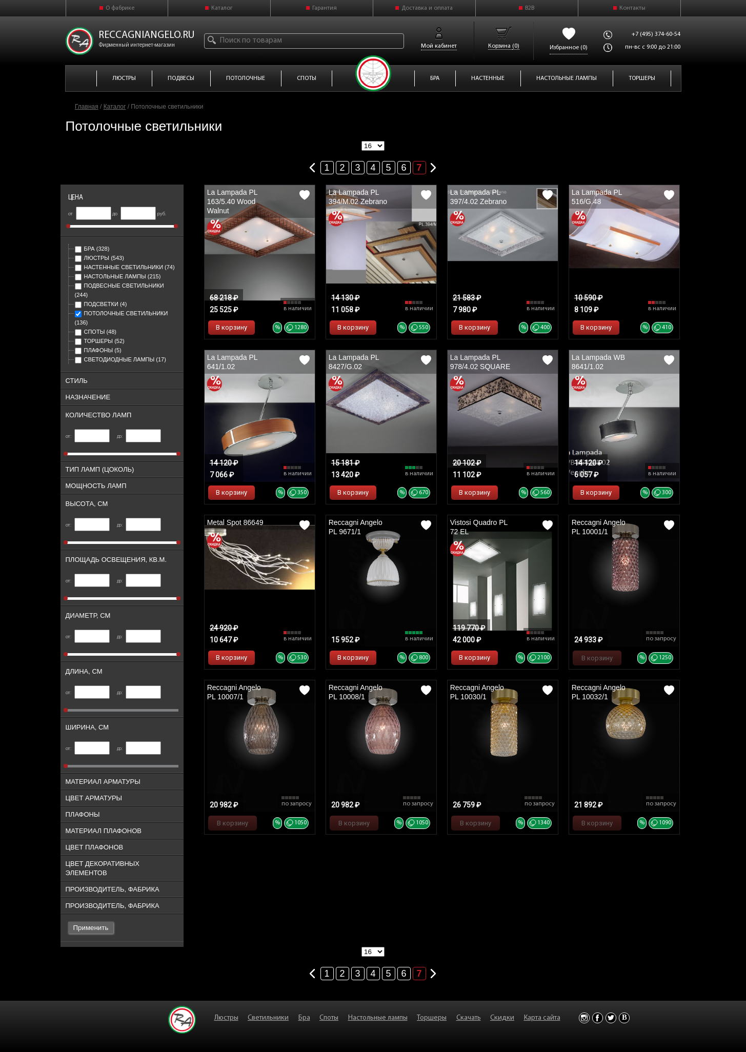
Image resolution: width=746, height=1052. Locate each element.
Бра (92, 249)
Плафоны (98, 350)
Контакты (632, 8)
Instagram (584, 1018)
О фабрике (120, 8)
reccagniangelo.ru (146, 35)
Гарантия (324, 8)
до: (139, 436)
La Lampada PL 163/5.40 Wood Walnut (232, 201)
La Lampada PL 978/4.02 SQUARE (480, 362)
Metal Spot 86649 (235, 522)
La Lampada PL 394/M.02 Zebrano (358, 197)
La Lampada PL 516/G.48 (597, 197)
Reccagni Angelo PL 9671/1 (355, 527)
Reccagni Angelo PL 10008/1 (355, 692)
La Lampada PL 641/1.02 (232, 362)
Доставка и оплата (427, 8)
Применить (91, 928)
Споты (95, 332)
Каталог (222, 8)
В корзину (231, 327)
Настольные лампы (118, 276)
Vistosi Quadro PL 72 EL (479, 527)
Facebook (597, 1018)
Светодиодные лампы (120, 359)
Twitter (611, 1018)
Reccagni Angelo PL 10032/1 (599, 692)
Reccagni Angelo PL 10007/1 (234, 692)
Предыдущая (312, 165)
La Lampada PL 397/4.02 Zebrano (478, 197)
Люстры (99, 258)
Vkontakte (624, 1018)
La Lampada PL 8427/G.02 (354, 362)
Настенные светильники (125, 267)
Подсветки (101, 304)
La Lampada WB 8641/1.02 (598, 362)
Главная (86, 106)
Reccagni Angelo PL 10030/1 (477, 692)
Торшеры (100, 341)
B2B (529, 8)
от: (88, 436)
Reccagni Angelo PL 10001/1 (599, 527)
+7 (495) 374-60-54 (656, 34)
